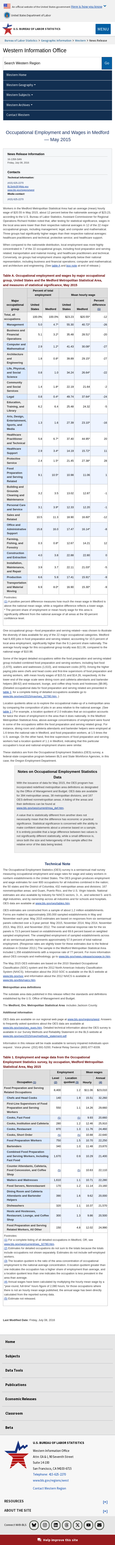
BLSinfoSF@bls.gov (17, 186)
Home (10, 1341)
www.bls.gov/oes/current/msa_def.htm (40, 808)
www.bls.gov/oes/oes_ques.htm (22, 1027)
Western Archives (18, 105)
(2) (5, 1248)
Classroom (14, 1413)
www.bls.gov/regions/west (20, 190)
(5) (5, 1298)
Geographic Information (56, 40)
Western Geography (19, 85)
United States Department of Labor (27, 15)
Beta (9, 1427)
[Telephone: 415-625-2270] (58, 1474)
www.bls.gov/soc (13, 976)
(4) (5, 1281)
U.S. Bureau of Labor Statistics (36, 29)
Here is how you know (86, 6)
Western (80, 40)
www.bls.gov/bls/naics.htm (19, 980)
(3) (5, 1261)
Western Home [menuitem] (16, 75)
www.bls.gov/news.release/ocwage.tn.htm (84, 956)
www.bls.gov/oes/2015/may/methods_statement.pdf (34, 1036)
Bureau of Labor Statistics (21, 40)
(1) (5, 601)
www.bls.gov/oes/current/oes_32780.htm (29, 1244)
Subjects (12, 1356)
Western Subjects (18, 95)
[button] (105, 1502)
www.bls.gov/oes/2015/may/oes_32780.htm (30, 696)
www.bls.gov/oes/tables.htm (52, 903)
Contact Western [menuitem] (17, 115)
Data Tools (14, 1370)
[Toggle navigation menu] (103, 29)
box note (71, 265)
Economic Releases (20, 1399)
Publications (15, 1384)
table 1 (7, 692)
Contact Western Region (49, 1488)
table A (56, 265)
